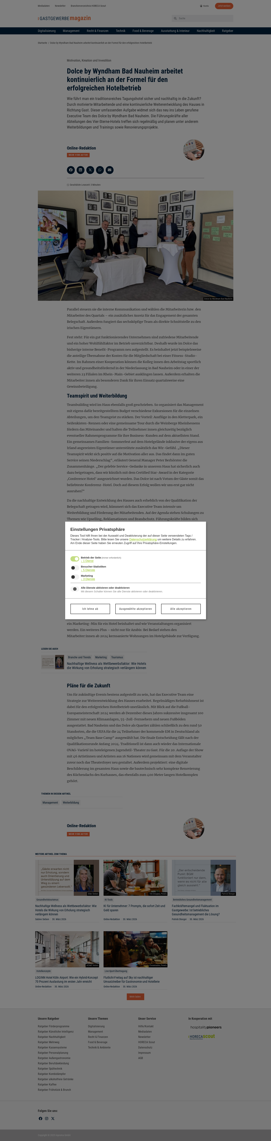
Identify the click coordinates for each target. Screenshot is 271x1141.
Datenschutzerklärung (143, 539)
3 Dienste (88, 579)
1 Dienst (87, 561)
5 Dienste (88, 570)
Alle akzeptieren (181, 609)
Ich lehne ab (90, 609)
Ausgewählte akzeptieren (135, 609)
